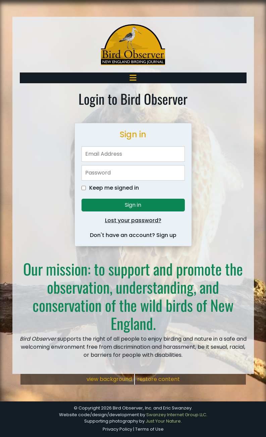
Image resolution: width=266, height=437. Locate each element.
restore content (158, 379)
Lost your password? (133, 220)
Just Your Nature (163, 421)
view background (109, 379)
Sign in (133, 205)
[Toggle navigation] (133, 78)
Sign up (166, 235)
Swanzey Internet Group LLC (176, 414)
